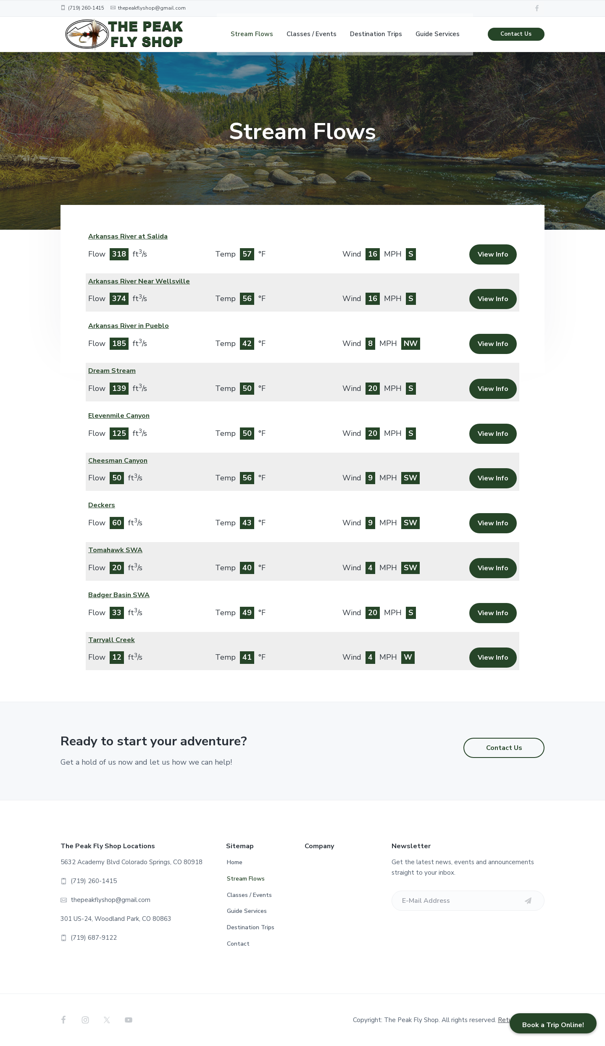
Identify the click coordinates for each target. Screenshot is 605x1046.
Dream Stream (112, 370)
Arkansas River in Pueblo (128, 325)
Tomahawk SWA (115, 550)
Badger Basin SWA (119, 595)
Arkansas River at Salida (128, 236)
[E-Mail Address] (468, 901)
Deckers (101, 505)
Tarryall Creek (111, 640)
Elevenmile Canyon (119, 415)
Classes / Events (249, 895)
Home (234, 862)
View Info (493, 254)
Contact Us (515, 38)
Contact (238, 944)
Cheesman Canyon (117, 460)
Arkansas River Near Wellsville (139, 281)
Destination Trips (250, 927)
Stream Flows (246, 879)
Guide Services (247, 911)
